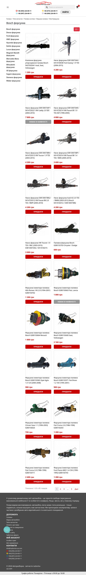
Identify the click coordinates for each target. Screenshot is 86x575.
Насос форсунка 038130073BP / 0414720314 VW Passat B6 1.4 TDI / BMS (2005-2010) (66, 155)
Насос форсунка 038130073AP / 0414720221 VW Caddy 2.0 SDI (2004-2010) (38, 110)
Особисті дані (11, 540)
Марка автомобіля (13, 520)
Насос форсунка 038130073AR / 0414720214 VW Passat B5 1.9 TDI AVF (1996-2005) (66, 110)
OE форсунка (11, 70)
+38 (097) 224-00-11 (23, 13)
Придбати (38, 77)
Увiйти (65, 12)
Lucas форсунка (13, 49)
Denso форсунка (13, 32)
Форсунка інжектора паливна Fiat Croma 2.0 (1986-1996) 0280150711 (37, 470)
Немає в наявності (38, 122)
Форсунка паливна (42, 19)
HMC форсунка (12, 39)
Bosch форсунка (13, 29)
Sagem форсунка (13, 74)
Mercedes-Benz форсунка (12, 60)
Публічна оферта (12, 535)
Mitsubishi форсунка (10, 66)
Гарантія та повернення (14, 527)
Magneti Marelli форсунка (12, 54)
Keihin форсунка (13, 46)
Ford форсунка (12, 36)
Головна (8, 19)
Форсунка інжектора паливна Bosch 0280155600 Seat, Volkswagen (66, 335)
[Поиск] (60, 7)
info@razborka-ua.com (14, 548)
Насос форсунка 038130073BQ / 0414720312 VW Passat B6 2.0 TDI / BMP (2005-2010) (38, 200)
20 (76, 29)
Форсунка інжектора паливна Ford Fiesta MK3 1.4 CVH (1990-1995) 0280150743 (66, 470)
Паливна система (29, 19)
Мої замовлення (12, 543)
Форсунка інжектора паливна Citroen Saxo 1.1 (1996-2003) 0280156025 (37, 425)
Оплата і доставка (12, 525)
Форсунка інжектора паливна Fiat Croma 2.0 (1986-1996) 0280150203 (66, 425)
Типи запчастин (18, 19)
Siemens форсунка (14, 77)
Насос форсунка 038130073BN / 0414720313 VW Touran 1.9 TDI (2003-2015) (38, 155)
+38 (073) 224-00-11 (49, 11)
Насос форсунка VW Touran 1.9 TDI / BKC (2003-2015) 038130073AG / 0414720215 (37, 245)
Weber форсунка (13, 81)
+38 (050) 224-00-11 (23, 11)
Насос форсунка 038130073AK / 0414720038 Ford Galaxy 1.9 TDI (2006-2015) (66, 63)
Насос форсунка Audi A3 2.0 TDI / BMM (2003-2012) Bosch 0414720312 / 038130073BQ (66, 200)
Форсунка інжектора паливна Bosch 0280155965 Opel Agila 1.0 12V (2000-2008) (37, 380)
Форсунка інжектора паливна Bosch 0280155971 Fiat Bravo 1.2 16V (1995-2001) (66, 380)
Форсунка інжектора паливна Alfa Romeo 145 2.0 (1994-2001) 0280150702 (37, 290)
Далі (76, 489)
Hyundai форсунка (14, 42)
